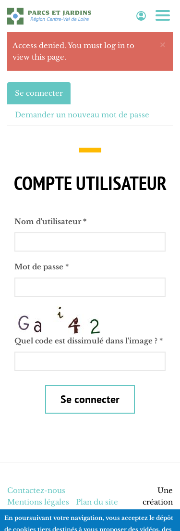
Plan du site (97, 501)
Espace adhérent (141, 16)
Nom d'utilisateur (50, 221)
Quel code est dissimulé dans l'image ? (88, 340)
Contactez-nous (36, 490)
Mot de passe (41, 266)
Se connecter (43, 96)
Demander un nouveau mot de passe (82, 114)
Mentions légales (38, 501)
